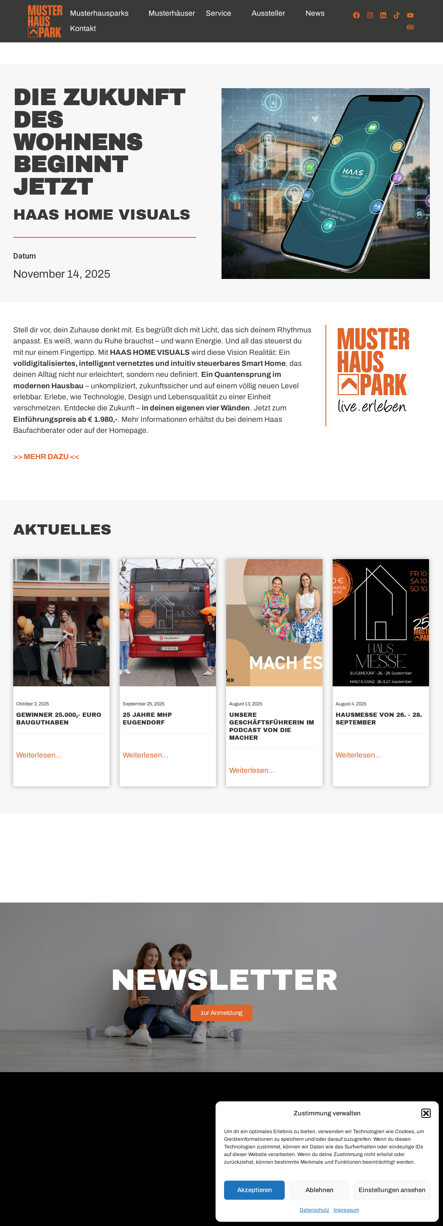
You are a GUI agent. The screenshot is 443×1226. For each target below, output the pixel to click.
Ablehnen (320, 1190)
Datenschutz (314, 1210)
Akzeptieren (254, 1190)
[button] (426, 1113)
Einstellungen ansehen (392, 1190)
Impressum (346, 1210)
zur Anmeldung (221, 1012)
